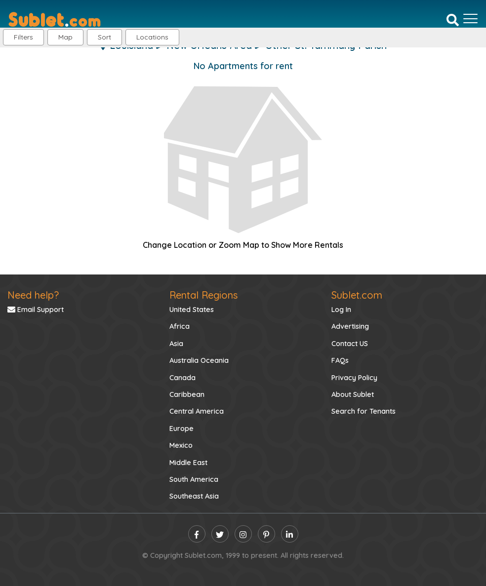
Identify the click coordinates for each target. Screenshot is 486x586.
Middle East (188, 462)
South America (193, 479)
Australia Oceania (199, 360)
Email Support (35, 309)
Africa (179, 326)
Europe (181, 428)
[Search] (452, 19)
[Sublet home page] (54, 18)
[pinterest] (266, 534)
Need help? (33, 295)
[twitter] (220, 534)
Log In (341, 309)
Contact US (349, 343)
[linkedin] (289, 534)
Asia (176, 343)
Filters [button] (23, 37)
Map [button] (65, 37)
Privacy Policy (354, 377)
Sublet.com (356, 295)
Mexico (181, 445)
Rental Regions (203, 295)
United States (191, 309)
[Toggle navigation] (470, 18)
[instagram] (243, 534)
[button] (152, 37)
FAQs (340, 360)
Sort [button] (104, 37)
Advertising (350, 326)
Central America (196, 411)
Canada (182, 377)
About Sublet (352, 394)
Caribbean (186, 394)
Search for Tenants (363, 411)
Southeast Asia (194, 496)
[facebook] (196, 534)
